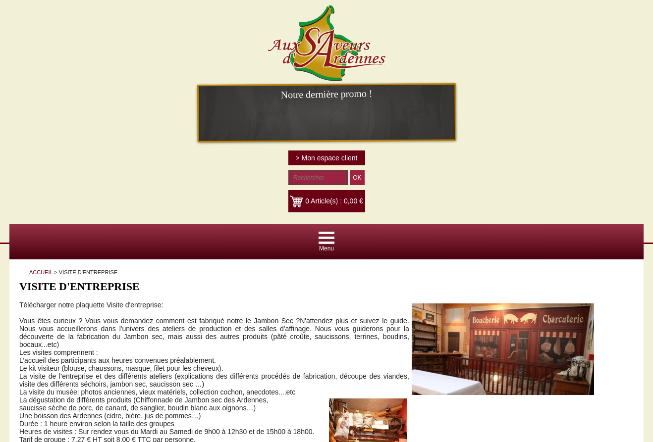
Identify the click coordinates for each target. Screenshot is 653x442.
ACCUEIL (41, 272)
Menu (326, 248)
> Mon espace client (327, 158)
